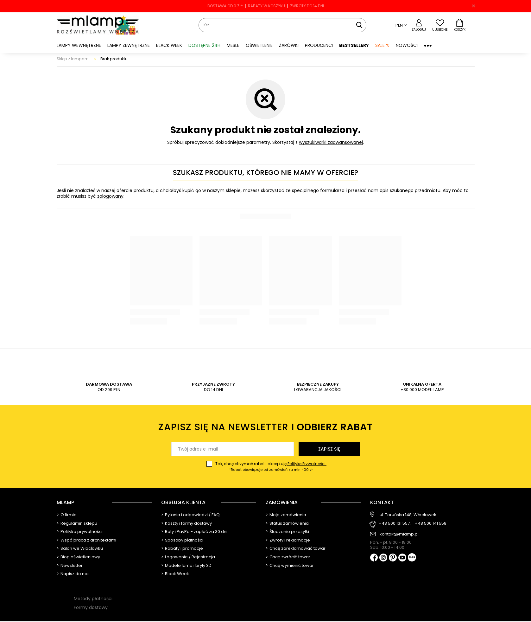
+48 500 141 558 (430, 523)
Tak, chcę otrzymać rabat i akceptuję (270, 466)
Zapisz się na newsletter (265, 427)
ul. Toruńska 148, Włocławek (408, 514)
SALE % (382, 45)
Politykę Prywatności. (306, 463)
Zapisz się (329, 449)
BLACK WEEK (169, 45)
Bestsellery (354, 45)
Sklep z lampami (73, 58)
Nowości (407, 45)
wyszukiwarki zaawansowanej (331, 142)
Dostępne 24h (204, 45)
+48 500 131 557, (395, 523)
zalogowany (110, 196)
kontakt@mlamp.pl (399, 534)
